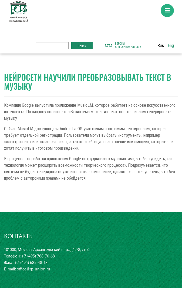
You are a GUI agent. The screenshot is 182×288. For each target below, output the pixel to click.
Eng (171, 45)
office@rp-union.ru (33, 269)
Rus (160, 45)
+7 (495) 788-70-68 (38, 256)
